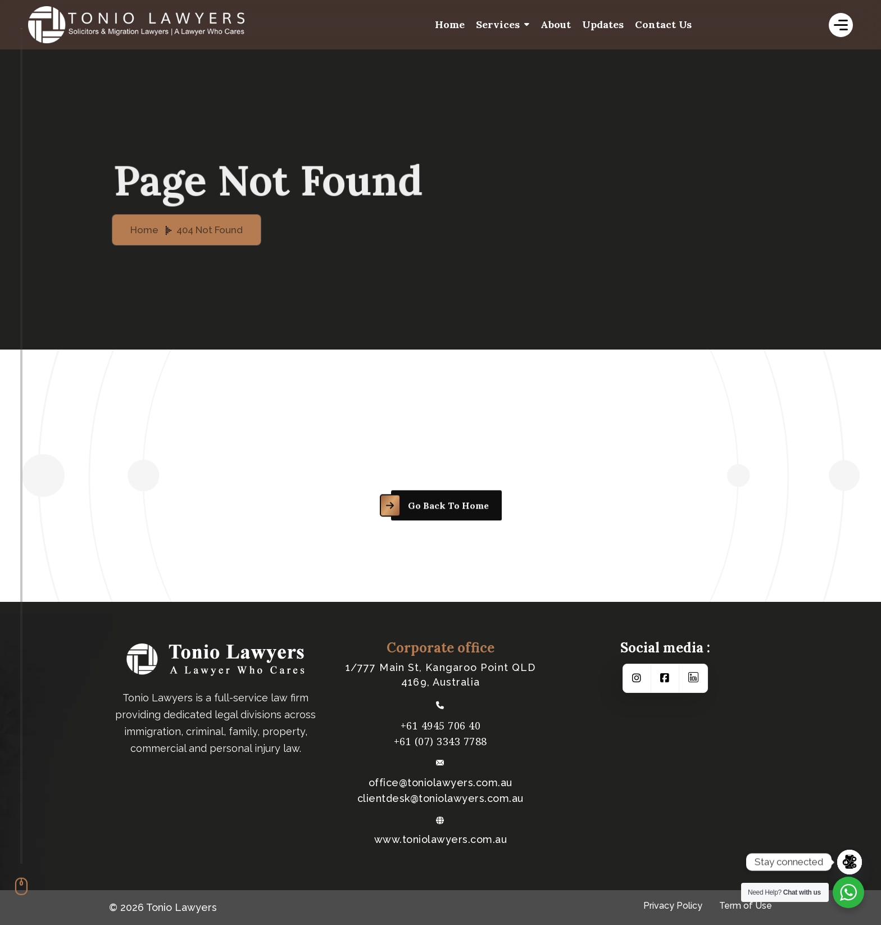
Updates (603, 24)
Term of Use (745, 905)
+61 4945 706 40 (441, 725)
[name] (841, 25)
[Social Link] (637, 678)
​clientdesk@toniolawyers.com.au (440, 798)
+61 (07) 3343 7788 (440, 741)
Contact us (663, 24)
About (556, 24)
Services (498, 24)
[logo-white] (168, 24)
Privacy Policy (672, 905)
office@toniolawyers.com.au (440, 783)
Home (450, 24)
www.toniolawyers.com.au (440, 840)
